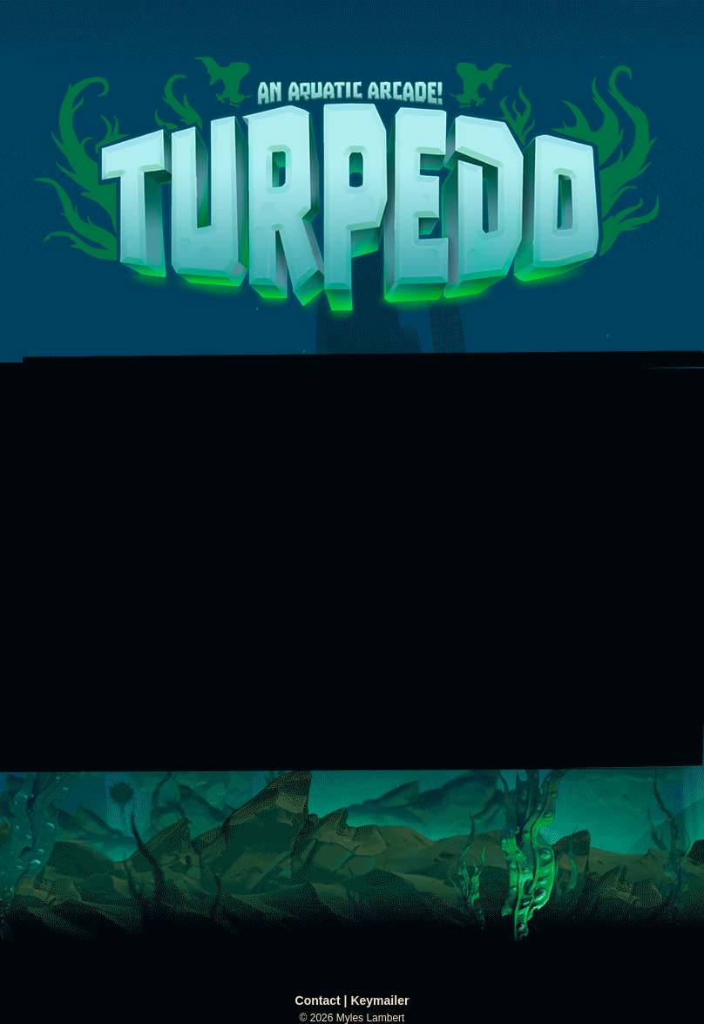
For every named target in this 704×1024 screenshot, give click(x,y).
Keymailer (379, 1000)
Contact (318, 1000)
